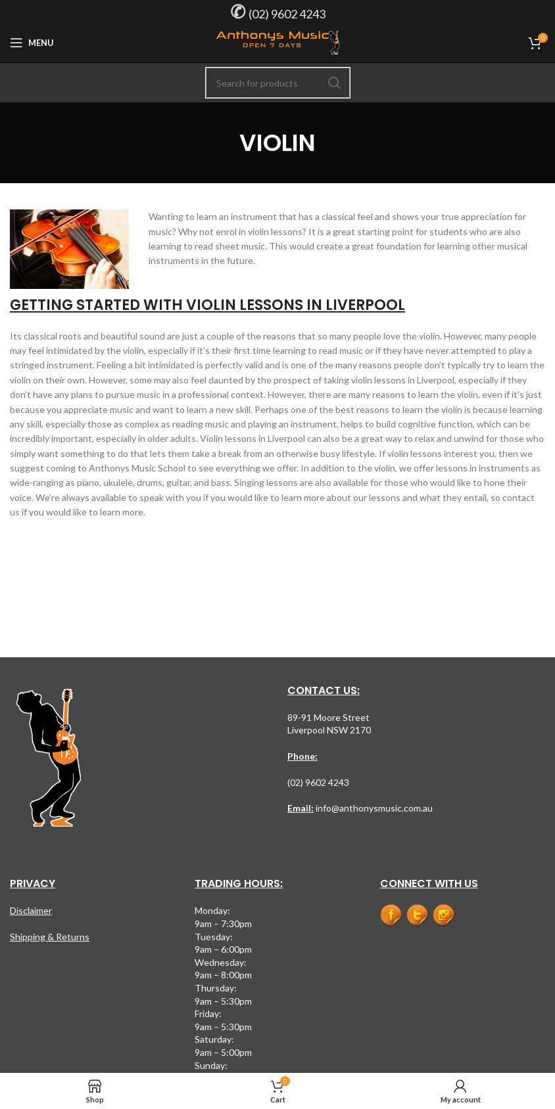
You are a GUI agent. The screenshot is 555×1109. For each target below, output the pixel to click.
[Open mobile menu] (31, 43)
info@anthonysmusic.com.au (373, 808)
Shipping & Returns (49, 936)
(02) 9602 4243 (287, 14)
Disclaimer (31, 910)
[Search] (278, 83)
